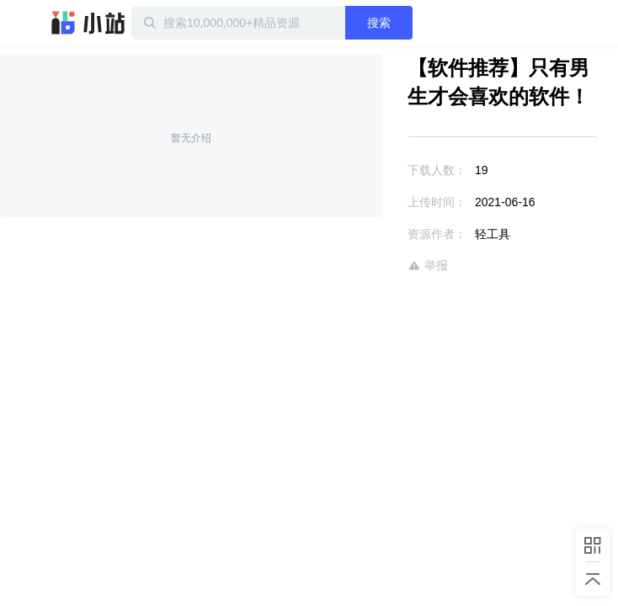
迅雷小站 (88, 22)
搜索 (416, 22)
